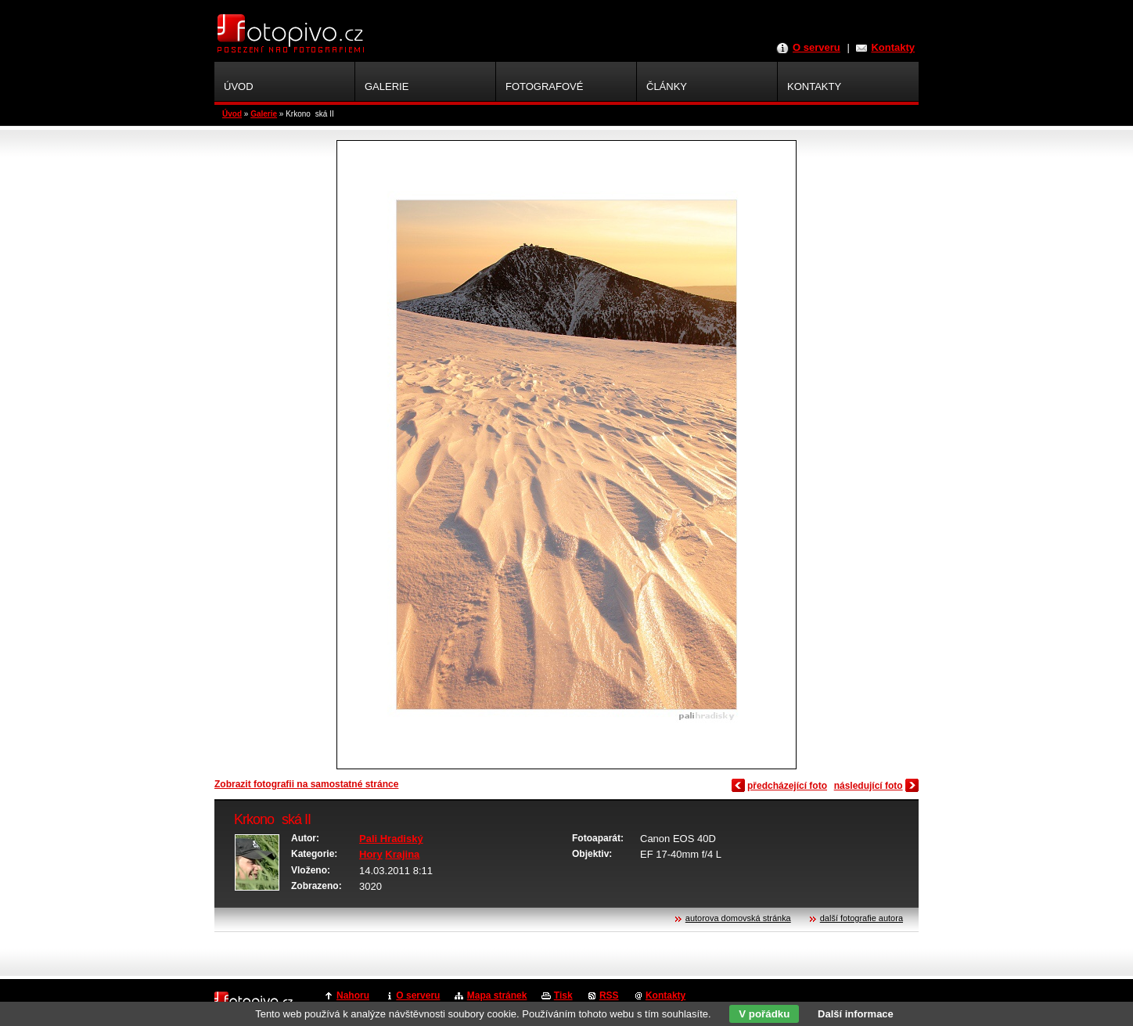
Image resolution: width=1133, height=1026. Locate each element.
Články (666, 86)
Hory (371, 854)
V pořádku (764, 1014)
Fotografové (544, 86)
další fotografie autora (861, 918)
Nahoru (352, 995)
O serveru (816, 47)
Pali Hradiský (391, 838)
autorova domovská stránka (738, 918)
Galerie (263, 114)
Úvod (232, 114)
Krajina (402, 854)
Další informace (856, 1014)
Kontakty (893, 47)
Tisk (563, 995)
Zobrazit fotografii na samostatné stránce (306, 784)
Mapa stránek (497, 995)
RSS (609, 995)
